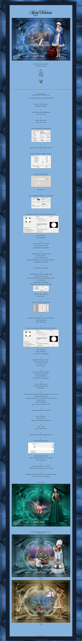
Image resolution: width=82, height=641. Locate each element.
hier (45, 65)
